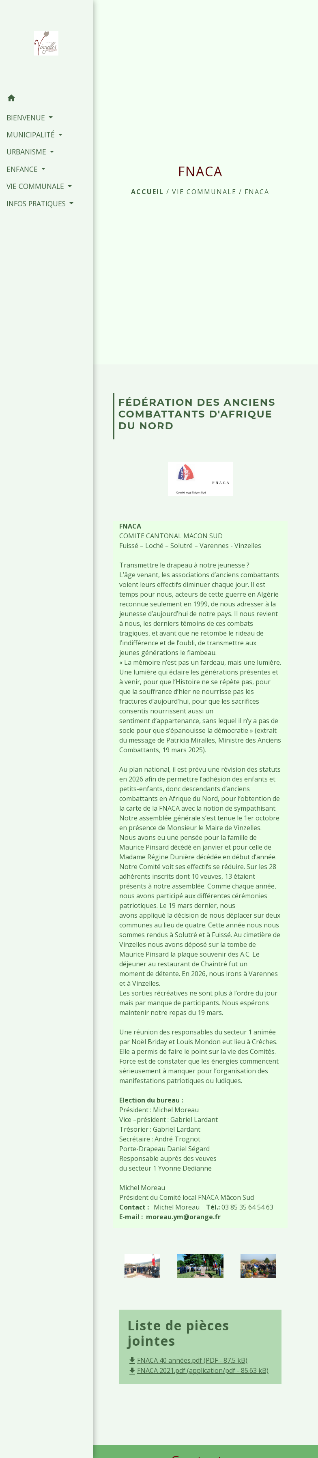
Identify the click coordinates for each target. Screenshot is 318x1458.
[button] (41, 99)
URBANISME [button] (27, 151)
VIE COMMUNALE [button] (36, 186)
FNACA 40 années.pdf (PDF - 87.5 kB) (187, 1360)
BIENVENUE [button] (26, 117)
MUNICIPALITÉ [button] (31, 134)
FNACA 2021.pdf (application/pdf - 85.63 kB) (198, 1370)
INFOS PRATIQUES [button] (36, 203)
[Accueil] (41, 45)
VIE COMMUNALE (204, 191)
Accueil (147, 191)
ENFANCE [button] (22, 168)
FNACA (257, 191)
